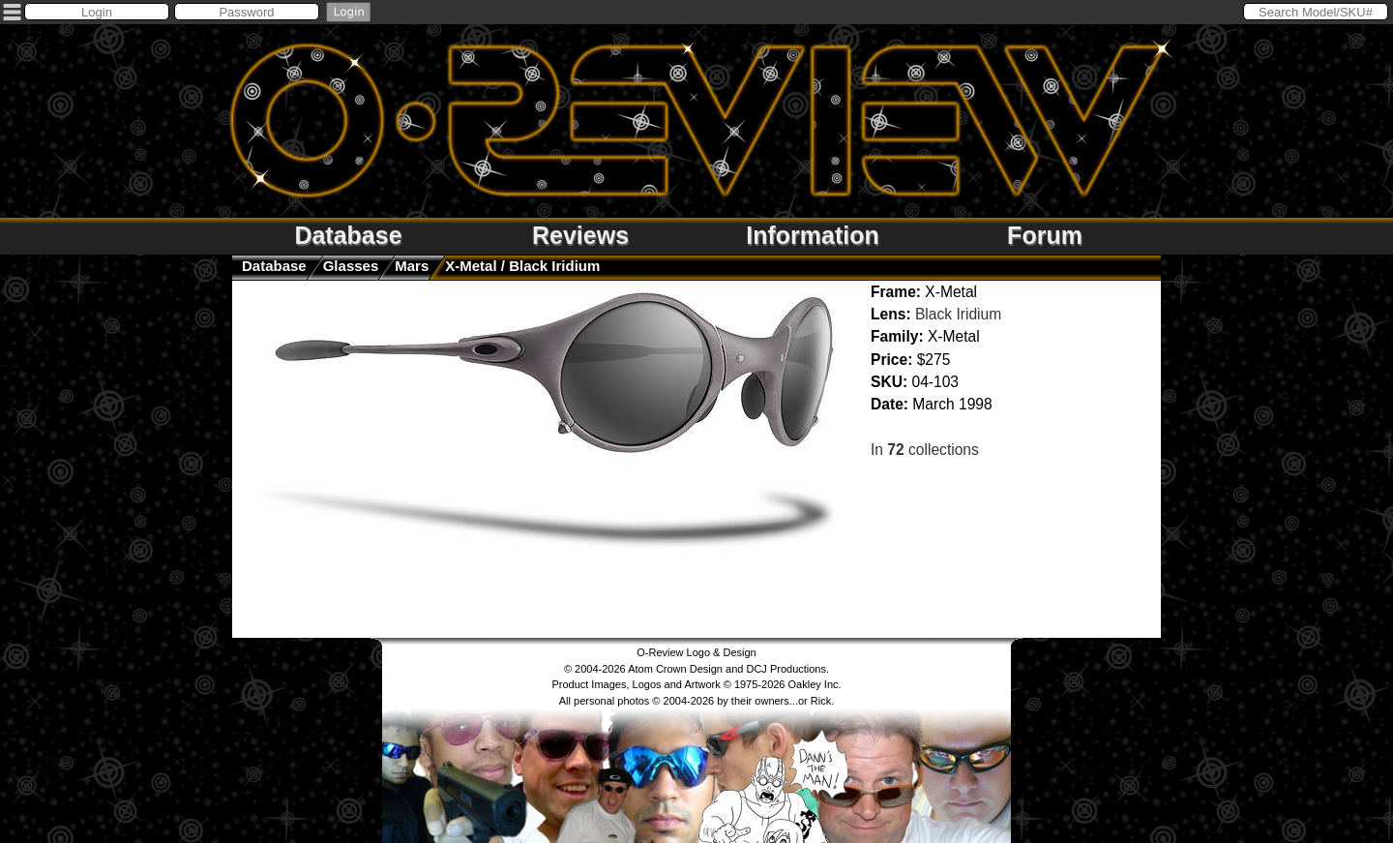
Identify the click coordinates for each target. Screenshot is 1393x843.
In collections (925, 449)
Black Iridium (958, 314)
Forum (1044, 235)
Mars (412, 265)
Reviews (580, 235)
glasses (351, 265)
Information (812, 235)
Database (347, 235)
